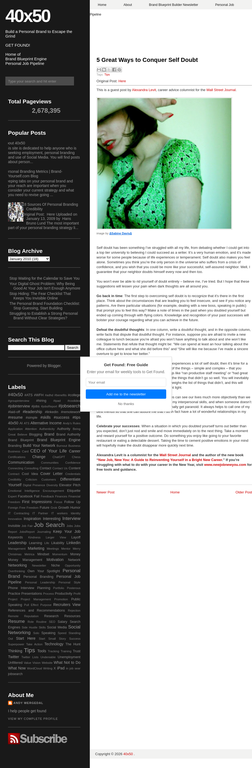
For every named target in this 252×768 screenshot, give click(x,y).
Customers (48, 479)
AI (21, 423)
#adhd (49, 395)
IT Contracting (18, 513)
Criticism (31, 479)
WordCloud (34, 668)
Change (38, 457)
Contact (45, 468)
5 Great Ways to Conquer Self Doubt (147, 60)
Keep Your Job (66, 531)
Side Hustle (30, 627)
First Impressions (37, 502)
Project (12, 599)
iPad (61, 668)
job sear (74, 668)
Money (75, 554)
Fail (36, 496)
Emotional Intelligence (24, 490)
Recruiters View (66, 604)
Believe (22, 434)
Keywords (15, 537)
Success (74, 638)
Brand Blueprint (21, 440)
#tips (76, 417)
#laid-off (14, 412)
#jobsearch (69, 406)
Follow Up (72, 502)
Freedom (33, 507)
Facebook (25, 496)
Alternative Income (46, 423)
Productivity (63, 593)
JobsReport (27, 531)
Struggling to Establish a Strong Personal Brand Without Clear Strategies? (43, 315)
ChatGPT (59, 457)
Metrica (30, 554)
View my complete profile (33, 718)
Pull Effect (31, 604)
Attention (31, 428)
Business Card (18, 451)
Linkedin (73, 543)
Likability (57, 543)
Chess (76, 457)
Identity (75, 513)
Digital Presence (34, 485)
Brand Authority (68, 434)
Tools (41, 651)
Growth (63, 507)
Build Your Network (39, 445)
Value (27, 662)
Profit (76, 593)
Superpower (16, 644)
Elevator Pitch (69, 485)
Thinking (15, 651)
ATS (26, 423)
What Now (17, 668)
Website (47, 662)
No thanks (126, 404)
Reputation (31, 616)
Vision (36, 662)
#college (74, 395)
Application (15, 428)
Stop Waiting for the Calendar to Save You (44, 278)
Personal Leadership (40, 582)
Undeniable (48, 657)
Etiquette (73, 491)
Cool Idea (30, 474)
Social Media (57, 627)
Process (48, 593)
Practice (14, 593)
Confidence (72, 462)
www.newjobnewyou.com (225, 465)
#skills (45, 417)
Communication (21, 462)
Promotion (61, 599)
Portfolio (58, 588)
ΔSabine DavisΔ (120, 233)
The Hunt (72, 644)
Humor (75, 507)
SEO (52, 621)
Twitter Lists (30, 657)
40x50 (27, 16)
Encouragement (53, 490)
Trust (76, 651)
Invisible (14, 526)
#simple (31, 417)
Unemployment (69, 657)
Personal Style (69, 582)
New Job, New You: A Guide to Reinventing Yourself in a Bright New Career (160, 460)
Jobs (69, 525)
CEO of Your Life (48, 451)
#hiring (41, 401)
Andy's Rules (71, 423)
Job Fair (27, 525)
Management (16, 548)
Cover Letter (51, 473)
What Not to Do (67, 662)
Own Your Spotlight (44, 571)
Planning (43, 588)
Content (74, 468)
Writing (48, 668)
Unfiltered (15, 663)
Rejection (74, 610)
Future (44, 507)
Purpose (45, 604)
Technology (54, 644)
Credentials (72, 473)
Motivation (55, 559)
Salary (62, 622)
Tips (107, 74)
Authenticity (47, 428)
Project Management (36, 599)
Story (62, 638)
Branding (14, 446)
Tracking (53, 651)
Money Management (25, 560)
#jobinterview (19, 406)
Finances (61, 496)
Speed (62, 633)
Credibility (14, 479)
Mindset (43, 554)
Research (51, 616)
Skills (42, 627)
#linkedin (51, 412)
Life (46, 543)
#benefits (60, 395)
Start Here (25, 638)
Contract (13, 473)
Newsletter (39, 565)
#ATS (28, 395)
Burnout (62, 445)
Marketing (36, 548)
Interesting (51, 518)
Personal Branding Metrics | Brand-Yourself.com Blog (33, 173)
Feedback (47, 496)
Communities (49, 462)
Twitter (13, 657)
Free (22, 507)
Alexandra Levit (144, 90)
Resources (72, 616)
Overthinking (16, 571)
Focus (58, 502)
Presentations (31, 593)
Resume (16, 621)
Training (66, 651)
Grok (54, 507)
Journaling (44, 531)
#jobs (35, 406)
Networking (17, 565)
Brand (49, 434)
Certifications (16, 457)
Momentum (59, 554)
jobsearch (15, 674)
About (128, 5)
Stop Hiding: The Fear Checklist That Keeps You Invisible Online (40, 295)
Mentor (66, 548)
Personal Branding (38, 577)
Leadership (17, 543)
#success (61, 417)
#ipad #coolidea (66, 400)
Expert (12, 496)
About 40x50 (14, 143)
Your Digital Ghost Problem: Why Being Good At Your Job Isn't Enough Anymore (44, 286)
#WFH (39, 395)
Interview (71, 518)
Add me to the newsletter (126, 394)
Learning (35, 543)
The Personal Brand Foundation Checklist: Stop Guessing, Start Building (44, 305)
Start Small (47, 638)
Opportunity (72, 565)
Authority (64, 429)
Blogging (35, 434)
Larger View (56, 537)
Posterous (73, 588)
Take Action (34, 644)
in (67, 668)
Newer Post (105, 492)
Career (74, 451)
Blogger (54, 366)
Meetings (53, 548)
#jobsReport (49, 406)
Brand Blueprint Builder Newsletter (173, 5)
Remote (13, 616)
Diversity (52, 485)
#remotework (70, 412)
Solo (36, 633)
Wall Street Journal (221, 90)
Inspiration (32, 518)
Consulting (31, 468)
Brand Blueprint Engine (58, 440)
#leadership (32, 412)
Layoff (75, 537)
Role (31, 621)
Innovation (15, 518)
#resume (15, 417)
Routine (41, 621)
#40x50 (15, 394)
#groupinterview (18, 400)
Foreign (13, 507)
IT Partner (40, 513)
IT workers (59, 513)
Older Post (244, 492)
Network (74, 560)
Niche (55, 565)
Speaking (48, 633)
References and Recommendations (36, 610)
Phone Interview (21, 588)
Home (102, 5)
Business (74, 445)
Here (122, 81)
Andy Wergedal (28, 703)
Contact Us (60, 468)
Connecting (15, 468)
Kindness (34, 537)
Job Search (49, 525)
